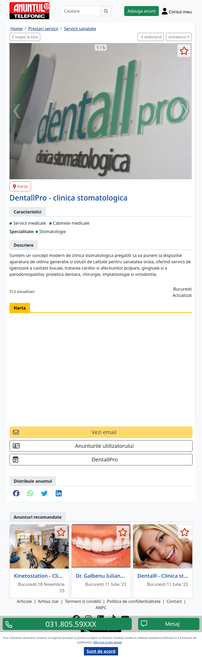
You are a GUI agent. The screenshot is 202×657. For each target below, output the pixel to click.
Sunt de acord (101, 651)
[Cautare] (81, 11)
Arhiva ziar (48, 601)
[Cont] (176, 11)
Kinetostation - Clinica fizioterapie (56, 575)
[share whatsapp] (30, 493)
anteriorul (151, 36)
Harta (20, 308)
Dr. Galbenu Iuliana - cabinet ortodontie (125, 575)
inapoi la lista (25, 36)
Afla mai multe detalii (107, 642)
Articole (24, 601)
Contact (174, 601)
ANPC (101, 608)
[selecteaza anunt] (184, 50)
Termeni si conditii (83, 601)
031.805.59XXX (71, 624)
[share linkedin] (58, 493)
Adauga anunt (141, 11)
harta (20, 186)
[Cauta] (106, 11)
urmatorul (178, 36)
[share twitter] (44, 493)
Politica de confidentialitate (134, 601)
